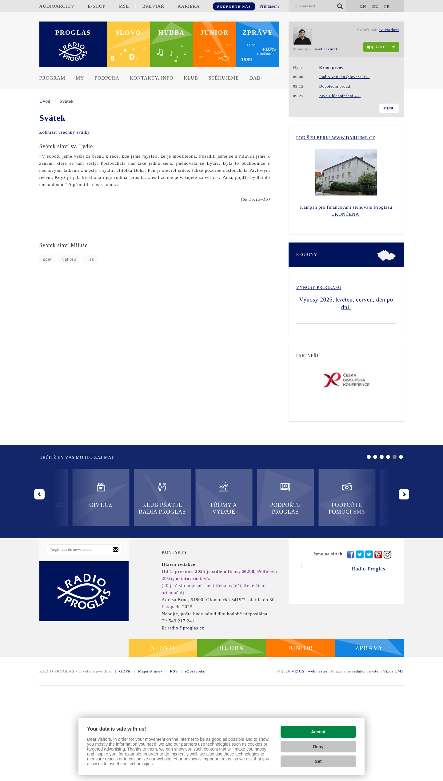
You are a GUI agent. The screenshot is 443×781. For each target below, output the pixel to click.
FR (387, 6)
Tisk (90, 259)
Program (52, 78)
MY (80, 78)
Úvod (45, 101)
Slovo (128, 32)
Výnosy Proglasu (318, 287)
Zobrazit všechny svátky (64, 132)
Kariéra (189, 6)
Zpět (47, 259)
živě (376, 47)
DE (375, 6)
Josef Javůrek (325, 49)
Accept (318, 731)
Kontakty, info (151, 78)
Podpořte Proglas (190, 593)
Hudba (171, 32)
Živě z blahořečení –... (340, 95)
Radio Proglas (368, 664)
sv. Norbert (389, 29)
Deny (318, 746)
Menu (389, 108)
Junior (214, 32)
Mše (124, 6)
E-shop (96, 6)
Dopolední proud (334, 86)
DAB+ (256, 78)
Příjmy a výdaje (129, 593)
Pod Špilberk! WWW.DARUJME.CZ (335, 138)
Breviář (153, 6)
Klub (191, 78)
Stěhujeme (224, 78)
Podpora (106, 78)
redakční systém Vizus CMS (378, 766)
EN (363, 6)
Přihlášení (269, 6)
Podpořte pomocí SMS (252, 593)
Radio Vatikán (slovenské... (344, 76)
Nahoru (69, 259)
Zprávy (257, 32)
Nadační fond (313, 590)
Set (318, 761)
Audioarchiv (57, 6)
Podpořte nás (234, 6)
